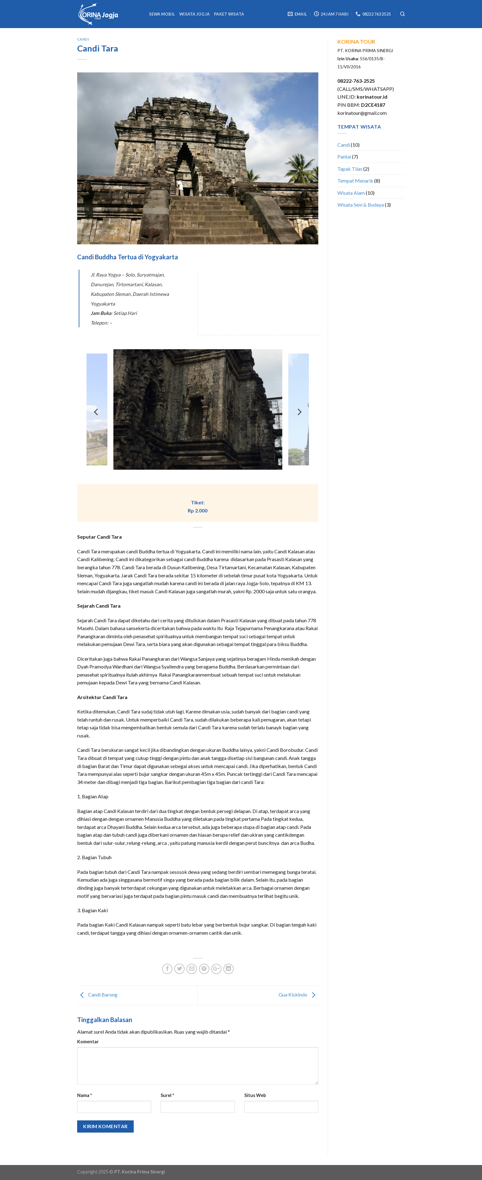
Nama (84, 1095)
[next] (299, 412)
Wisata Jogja (194, 14)
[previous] (96, 412)
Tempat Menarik (355, 181)
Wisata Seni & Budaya (360, 205)
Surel (167, 1095)
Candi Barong (97, 994)
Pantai (344, 156)
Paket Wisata (229, 14)
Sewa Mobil (162, 14)
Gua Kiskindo (298, 994)
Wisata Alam (351, 193)
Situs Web (255, 1095)
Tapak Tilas (349, 169)
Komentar (88, 1041)
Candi (83, 39)
